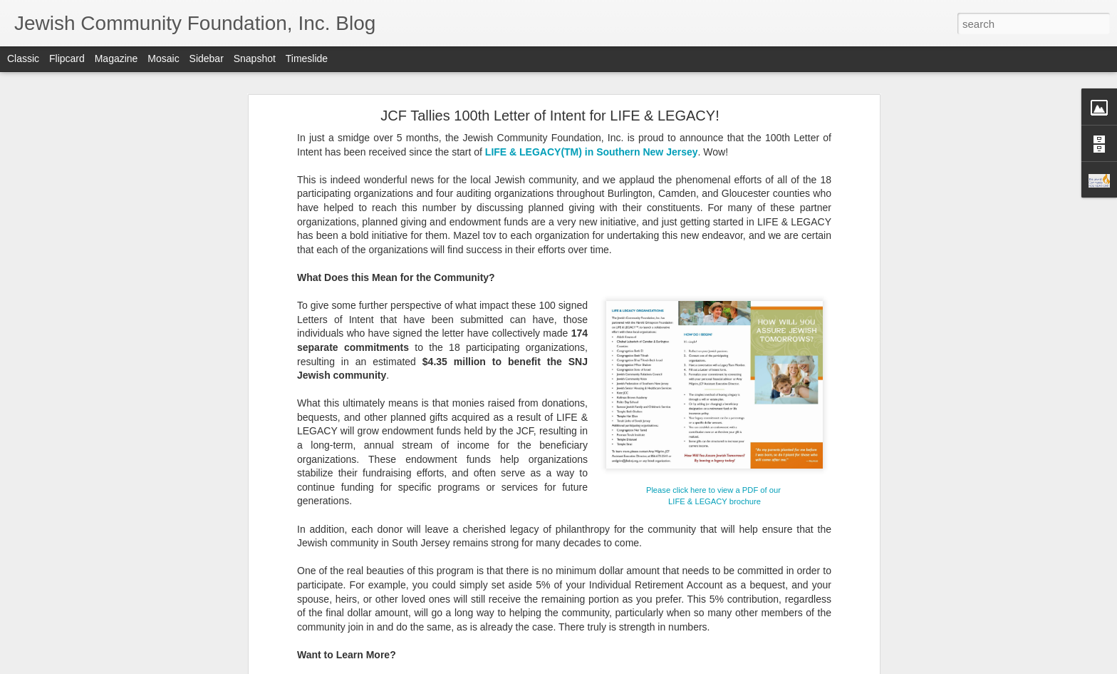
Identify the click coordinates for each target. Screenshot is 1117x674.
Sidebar (206, 58)
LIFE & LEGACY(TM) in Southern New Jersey (591, 152)
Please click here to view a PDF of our (714, 490)
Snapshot (255, 58)
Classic (23, 58)
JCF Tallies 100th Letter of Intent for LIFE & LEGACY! (549, 115)
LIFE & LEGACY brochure (714, 501)
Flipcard (67, 58)
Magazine (116, 58)
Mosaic (163, 58)
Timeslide (307, 58)
